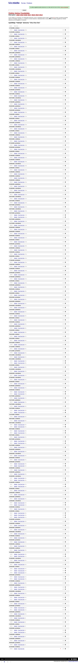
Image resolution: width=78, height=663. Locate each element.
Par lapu (23, 3)
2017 (29, 15)
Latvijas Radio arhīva (73, 661)
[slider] (75, 659)
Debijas (17, 13)
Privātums (29, 3)
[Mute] (72, 659)
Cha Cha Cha (21, 30)
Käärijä (15, 30)
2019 (22, 15)
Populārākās (25, 13)
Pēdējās (11, 13)
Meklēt (24, 10)
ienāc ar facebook (64, 7)
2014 (41, 15)
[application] (39, 659)
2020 (18, 15)
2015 (37, 15)
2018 (25, 15)
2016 (33, 15)
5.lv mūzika (14, 3)
